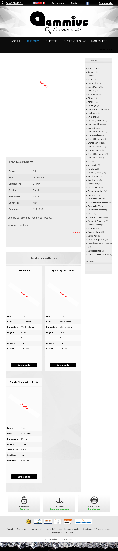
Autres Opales (94, 127)
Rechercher (58, 3)
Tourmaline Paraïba (96, 198)
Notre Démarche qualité (69, 529)
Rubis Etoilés (93, 228)
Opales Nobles (94, 124)
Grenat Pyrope (94, 157)
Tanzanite (92, 195)
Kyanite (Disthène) (96, 120)
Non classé (92, 68)
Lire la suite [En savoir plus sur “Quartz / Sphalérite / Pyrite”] (24, 476)
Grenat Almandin (95, 146)
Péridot (91, 101)
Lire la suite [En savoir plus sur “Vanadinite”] (24, 364)
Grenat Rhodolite (95, 131)
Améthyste (93, 94)
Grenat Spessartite (96, 150)
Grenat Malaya (94, 135)
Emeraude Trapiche (96, 221)
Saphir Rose (93, 176)
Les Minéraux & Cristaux (100, 243)
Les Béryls (92, 105)
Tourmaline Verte (95, 206)
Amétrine (92, 116)
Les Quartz (92, 112)
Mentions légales (55, 532)
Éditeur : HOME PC (68, 539)
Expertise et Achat (75, 41)
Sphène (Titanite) (95, 172)
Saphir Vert (93, 183)
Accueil (15, 41)
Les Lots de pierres (96, 239)
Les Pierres (32, 41)
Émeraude (92, 83)
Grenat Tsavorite (95, 142)
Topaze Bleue (94, 187)
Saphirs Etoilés (94, 224)
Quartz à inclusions (96, 109)
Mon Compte (99, 41)
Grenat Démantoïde (97, 154)
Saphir (90, 75)
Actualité (51, 529)
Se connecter (106, 3)
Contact (75, 3)
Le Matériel (51, 41)
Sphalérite (92, 168)
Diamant (91, 72)
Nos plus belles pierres (98, 254)
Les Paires (92, 235)
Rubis (90, 79)
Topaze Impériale (95, 191)
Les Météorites (94, 250)
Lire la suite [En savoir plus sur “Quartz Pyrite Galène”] (63, 364)
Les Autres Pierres (96, 217)
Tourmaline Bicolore (97, 209)
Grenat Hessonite (96, 139)
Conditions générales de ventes (96, 529)
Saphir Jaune (93, 180)
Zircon (90, 213)
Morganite (92, 165)
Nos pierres (22, 529)
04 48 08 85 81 (14, 3)
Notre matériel (37, 529)
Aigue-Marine (94, 86)
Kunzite (91, 161)
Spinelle (91, 90)
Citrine (91, 98)
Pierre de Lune (94, 232)
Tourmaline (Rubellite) (98, 202)
